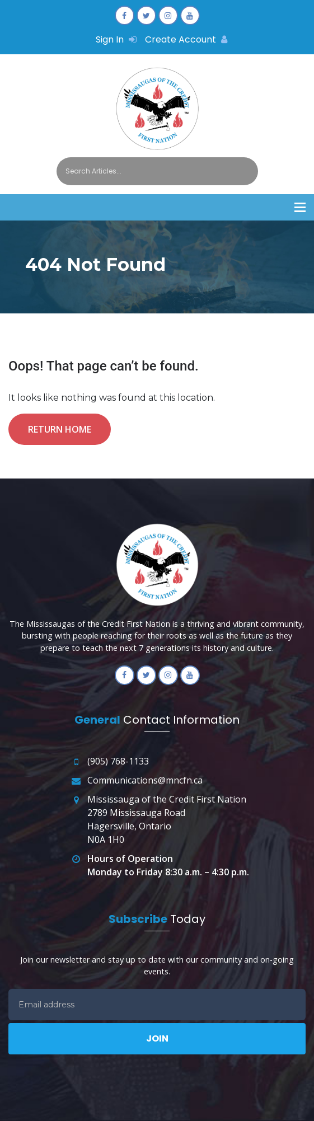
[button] (300, 207)
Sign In (116, 39)
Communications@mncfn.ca (145, 780)
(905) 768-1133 (118, 761)
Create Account (186, 39)
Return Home (59, 429)
